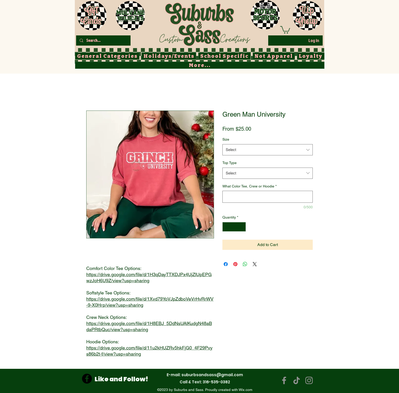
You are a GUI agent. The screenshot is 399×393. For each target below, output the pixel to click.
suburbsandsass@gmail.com (212, 374)
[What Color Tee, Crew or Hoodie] (267, 196)
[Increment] (242, 226)
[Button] (204, 23)
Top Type (229, 163)
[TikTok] (297, 380)
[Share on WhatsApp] (245, 264)
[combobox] (267, 149)
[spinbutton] (234, 226)
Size (225, 139)
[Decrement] (226, 226)
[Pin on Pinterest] (235, 264)
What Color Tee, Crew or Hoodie (249, 186)
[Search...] (103, 40)
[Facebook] (87, 379)
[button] (285, 29)
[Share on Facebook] (226, 264)
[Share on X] (255, 264)
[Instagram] (309, 380)
